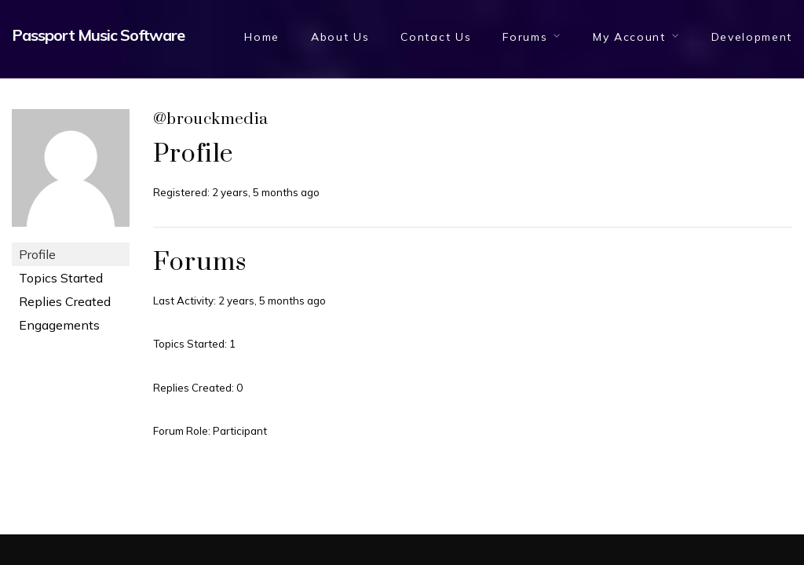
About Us (340, 37)
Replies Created (65, 301)
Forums (524, 37)
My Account (629, 37)
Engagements (59, 325)
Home (262, 37)
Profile (37, 254)
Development (751, 37)
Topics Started (61, 278)
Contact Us (435, 37)
